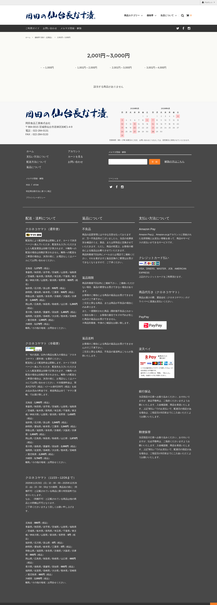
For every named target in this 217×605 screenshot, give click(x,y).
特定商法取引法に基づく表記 (41, 188)
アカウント (208, 2)
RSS (28, 183)
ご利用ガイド (32, 28)
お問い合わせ (50, 28)
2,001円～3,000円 (63, 37)
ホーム (27, 37)
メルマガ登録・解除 (71, 28)
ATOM (36, 183)
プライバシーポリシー (37, 193)
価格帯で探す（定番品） (44, 37)
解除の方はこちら (174, 161)
